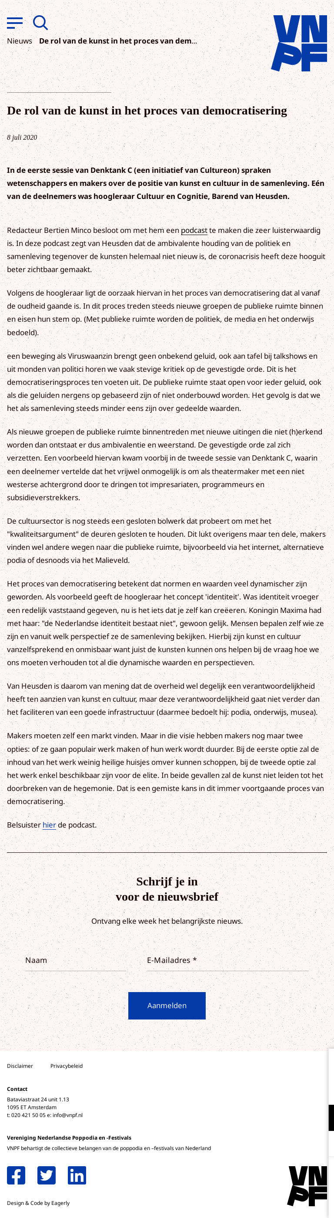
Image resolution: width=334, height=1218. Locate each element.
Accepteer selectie (260, 1202)
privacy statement (291, 1089)
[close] (320, 1064)
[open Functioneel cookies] (320, 1119)
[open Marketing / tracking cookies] (320, 1145)
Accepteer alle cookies (260, 1176)
